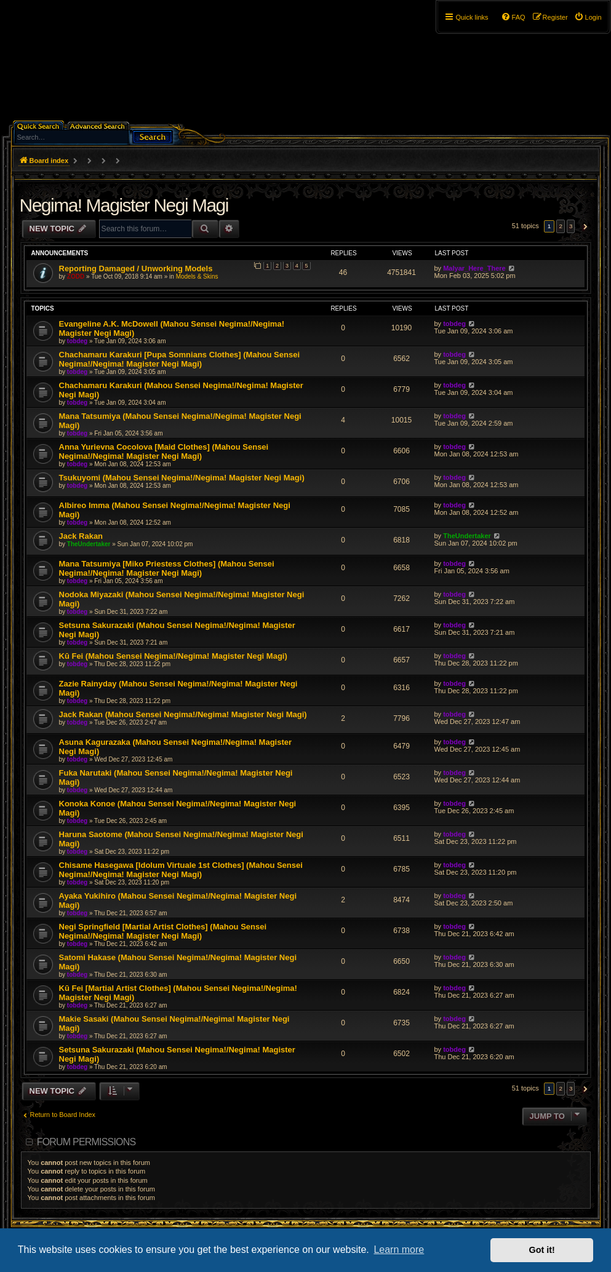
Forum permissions (86, 1142)
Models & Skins (197, 276)
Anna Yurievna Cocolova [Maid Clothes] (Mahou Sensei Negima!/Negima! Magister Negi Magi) (164, 451)
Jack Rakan (81, 536)
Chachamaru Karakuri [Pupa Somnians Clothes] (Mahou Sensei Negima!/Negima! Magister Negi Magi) (179, 359)
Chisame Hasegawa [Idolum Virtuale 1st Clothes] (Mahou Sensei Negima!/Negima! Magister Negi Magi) (181, 870)
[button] (583, 226)
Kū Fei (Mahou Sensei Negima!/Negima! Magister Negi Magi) (173, 656)
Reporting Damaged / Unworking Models (136, 268)
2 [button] (560, 226)
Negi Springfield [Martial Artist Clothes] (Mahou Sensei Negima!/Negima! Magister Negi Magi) (163, 931)
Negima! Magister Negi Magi (124, 205)
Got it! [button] (542, 1250)
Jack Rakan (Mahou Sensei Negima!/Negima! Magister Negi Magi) (183, 714)
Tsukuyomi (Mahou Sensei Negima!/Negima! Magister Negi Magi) (182, 477)
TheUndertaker (89, 544)
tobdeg (77, 341)
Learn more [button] (398, 1249)
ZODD (75, 276)
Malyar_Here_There (474, 268)
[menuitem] (588, 17)
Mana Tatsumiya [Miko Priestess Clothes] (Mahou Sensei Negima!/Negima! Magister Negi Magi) (166, 568)
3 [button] (571, 226)
